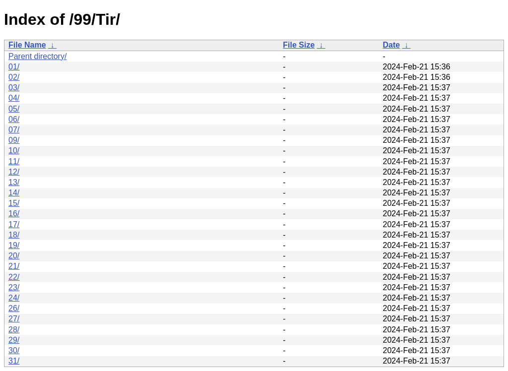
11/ (13, 161)
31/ (13, 361)
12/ (13, 172)
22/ (13, 277)
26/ (13, 308)
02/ (13, 77)
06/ (13, 119)
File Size (299, 45)
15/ (13, 203)
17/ (13, 224)
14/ (13, 192)
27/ (13, 318)
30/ (13, 350)
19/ (13, 245)
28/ (13, 329)
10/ (13, 150)
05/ (13, 109)
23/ (13, 287)
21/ (13, 266)
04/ (13, 98)
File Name (27, 45)
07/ (13, 129)
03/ (13, 87)
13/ (13, 182)
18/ (13, 235)
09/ (13, 140)
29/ (13, 340)
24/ (13, 298)
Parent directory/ (37, 56)
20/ (13, 255)
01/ (13, 66)
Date (391, 45)
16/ (13, 213)
